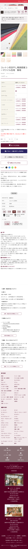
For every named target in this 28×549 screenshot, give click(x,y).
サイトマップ (19, 542)
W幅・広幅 (16, 429)
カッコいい (3, 393)
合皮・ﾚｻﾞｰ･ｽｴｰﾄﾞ (18, 427)
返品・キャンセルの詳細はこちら (11, 366)
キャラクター (17, 380)
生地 (7, 17)
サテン (2, 431)
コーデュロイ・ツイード (6, 441)
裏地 (15, 443)
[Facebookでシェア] (9, 167)
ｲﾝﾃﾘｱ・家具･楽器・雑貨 (20, 388)
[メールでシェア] (15, 167)
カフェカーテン (4, 425)
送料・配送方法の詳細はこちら (11, 313)
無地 (2, 376)
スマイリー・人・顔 (18, 397)
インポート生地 (4, 386)
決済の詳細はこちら (8, 335)
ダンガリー (16, 414)
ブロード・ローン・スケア (20, 412)
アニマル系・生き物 (18, 378)
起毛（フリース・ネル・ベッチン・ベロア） (20, 438)
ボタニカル (16, 384)
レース (15, 433)
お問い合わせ (19, 538)
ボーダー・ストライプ (6, 399)
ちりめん (16, 418)
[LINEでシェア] (12, 167)
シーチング (3, 410)
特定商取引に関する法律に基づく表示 (14, 540)
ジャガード (3, 427)
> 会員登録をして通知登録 (20, 87)
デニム (15, 382)
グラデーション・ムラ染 (19, 395)
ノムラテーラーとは (11, 535)
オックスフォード (5, 416)
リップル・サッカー (5, 437)
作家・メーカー (4, 403)
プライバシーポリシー (10, 542)
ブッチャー (16, 420)
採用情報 (24, 535)
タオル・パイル (4, 423)
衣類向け (13, 19)
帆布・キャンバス (18, 423)
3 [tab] (12, 48)
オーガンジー (4, 412)
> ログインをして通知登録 (20, 85)
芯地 (2, 443)
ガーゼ (15, 410)
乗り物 (15, 399)
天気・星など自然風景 (6, 390)
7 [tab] (20, 48)
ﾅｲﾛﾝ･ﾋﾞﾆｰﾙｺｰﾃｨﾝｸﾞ (5, 435)
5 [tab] (16, 48)
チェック (3, 382)
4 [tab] (14, 48)
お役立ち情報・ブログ (10, 538)
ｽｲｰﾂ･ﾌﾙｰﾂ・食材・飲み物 (7, 397)
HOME (3, 17)
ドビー (2, 420)
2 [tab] (9, 48)
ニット (2, 429)
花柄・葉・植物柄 (5, 378)
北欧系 (15, 401)
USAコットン (4, 384)
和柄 (2, 380)
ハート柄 (16, 390)
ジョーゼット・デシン (6, 433)
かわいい (16, 393)
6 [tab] (18, 48)
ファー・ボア (17, 441)
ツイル (15, 416)
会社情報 (3, 535)
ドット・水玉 (17, 376)
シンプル (3, 395)
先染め (15, 425)
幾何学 (15, 386)
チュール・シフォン (18, 431)
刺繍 (2, 401)
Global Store (14, 470)
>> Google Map (14, 501)
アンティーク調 (4, 388)
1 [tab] (7, 48)
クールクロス (17, 435)
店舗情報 (18, 535)
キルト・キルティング (6, 418)
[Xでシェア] (6, 167)
